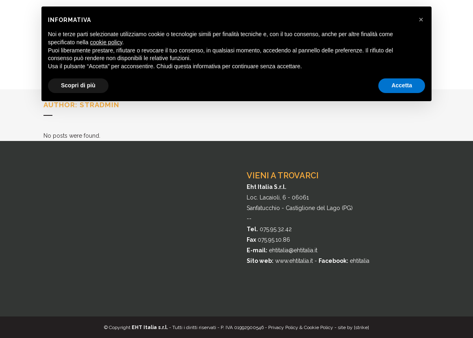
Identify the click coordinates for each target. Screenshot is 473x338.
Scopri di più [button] (78, 85)
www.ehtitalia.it (294, 261)
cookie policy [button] (106, 42)
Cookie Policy (318, 327)
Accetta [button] (401, 85)
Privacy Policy (283, 327)
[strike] (361, 327)
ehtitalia (359, 261)
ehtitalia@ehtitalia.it (293, 250)
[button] (420, 19)
